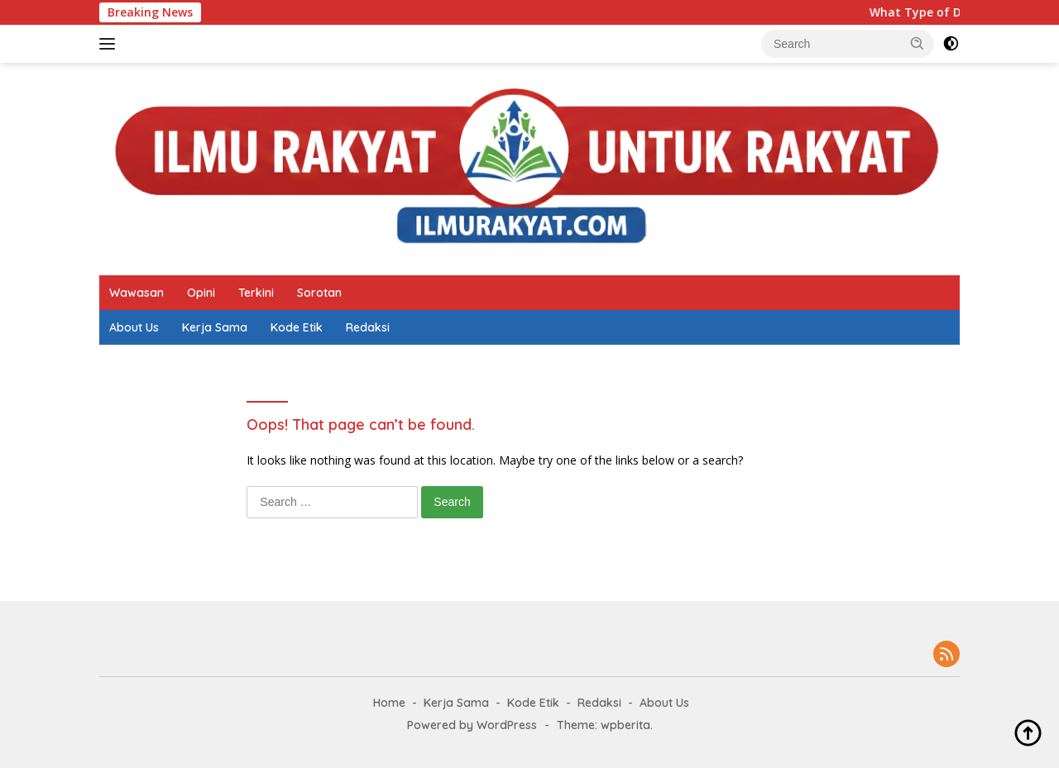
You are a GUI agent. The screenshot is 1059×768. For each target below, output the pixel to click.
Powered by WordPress (472, 725)
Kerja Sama (214, 327)
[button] (917, 43)
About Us (134, 327)
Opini (201, 292)
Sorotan (319, 292)
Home (389, 702)
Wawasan (136, 292)
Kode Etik (297, 327)
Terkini (256, 292)
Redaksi (368, 327)
